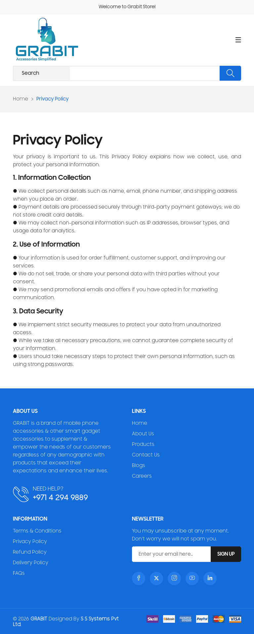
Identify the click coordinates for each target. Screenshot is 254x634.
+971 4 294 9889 (60, 497)
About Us (143, 434)
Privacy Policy (30, 541)
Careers (142, 476)
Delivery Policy (30, 563)
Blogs (138, 465)
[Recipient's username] (127, 73)
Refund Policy (30, 552)
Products (143, 444)
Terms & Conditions (37, 531)
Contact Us (146, 455)
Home (20, 99)
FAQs (19, 573)
